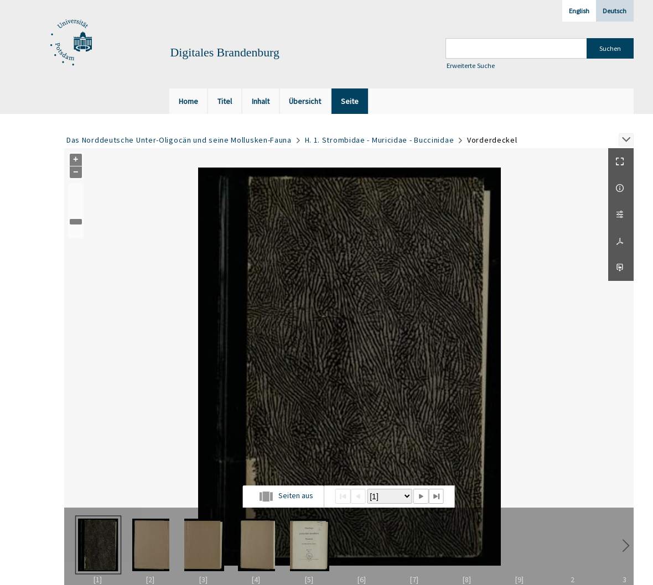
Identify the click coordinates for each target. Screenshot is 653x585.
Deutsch (614, 11)
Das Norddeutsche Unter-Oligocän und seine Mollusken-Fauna (179, 140)
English (579, 11)
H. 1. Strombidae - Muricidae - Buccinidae (379, 140)
